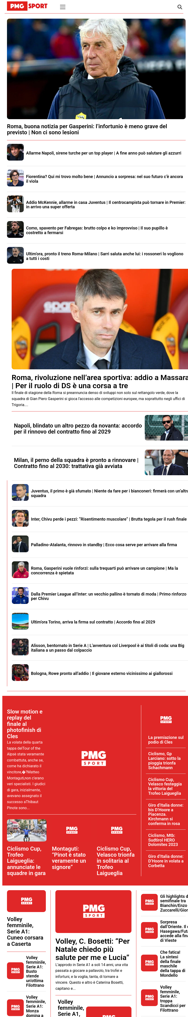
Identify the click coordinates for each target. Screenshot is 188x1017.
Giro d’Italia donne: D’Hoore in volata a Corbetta (166, 861)
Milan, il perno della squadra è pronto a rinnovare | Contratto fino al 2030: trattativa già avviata (76, 463)
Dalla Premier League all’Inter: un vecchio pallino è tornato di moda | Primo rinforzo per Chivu (108, 596)
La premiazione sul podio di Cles (166, 739)
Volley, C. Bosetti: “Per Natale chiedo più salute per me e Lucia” (92, 949)
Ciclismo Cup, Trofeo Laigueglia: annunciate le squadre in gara (26, 861)
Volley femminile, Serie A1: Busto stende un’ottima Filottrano (36, 971)
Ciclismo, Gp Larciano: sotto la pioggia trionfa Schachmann (164, 760)
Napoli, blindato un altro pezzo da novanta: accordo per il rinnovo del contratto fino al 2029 (78, 428)
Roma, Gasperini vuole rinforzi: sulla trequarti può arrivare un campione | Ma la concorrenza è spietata (104, 570)
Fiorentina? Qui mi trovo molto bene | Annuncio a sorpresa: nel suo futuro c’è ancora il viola (104, 179)
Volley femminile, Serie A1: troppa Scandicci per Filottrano (172, 999)
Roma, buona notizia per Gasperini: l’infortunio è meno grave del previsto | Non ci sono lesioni (87, 129)
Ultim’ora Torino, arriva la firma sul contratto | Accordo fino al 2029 (93, 622)
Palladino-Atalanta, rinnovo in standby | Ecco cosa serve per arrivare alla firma (104, 544)
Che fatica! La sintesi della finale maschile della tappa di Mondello (172, 964)
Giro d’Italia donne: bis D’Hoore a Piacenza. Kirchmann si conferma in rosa (165, 814)
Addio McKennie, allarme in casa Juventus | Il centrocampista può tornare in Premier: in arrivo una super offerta (105, 204)
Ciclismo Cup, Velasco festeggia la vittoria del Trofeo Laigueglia (165, 786)
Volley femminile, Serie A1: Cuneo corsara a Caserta (25, 931)
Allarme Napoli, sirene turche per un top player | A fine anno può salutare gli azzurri (103, 153)
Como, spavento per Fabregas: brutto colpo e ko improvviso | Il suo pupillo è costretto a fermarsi (97, 230)
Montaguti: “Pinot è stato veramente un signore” (69, 857)
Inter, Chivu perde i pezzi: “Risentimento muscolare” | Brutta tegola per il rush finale (109, 519)
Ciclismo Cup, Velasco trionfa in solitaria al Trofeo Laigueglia (116, 861)
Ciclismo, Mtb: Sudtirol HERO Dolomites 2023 (163, 840)
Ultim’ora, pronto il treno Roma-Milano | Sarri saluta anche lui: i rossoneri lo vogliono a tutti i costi (104, 256)
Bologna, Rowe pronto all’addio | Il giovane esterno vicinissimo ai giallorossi (102, 673)
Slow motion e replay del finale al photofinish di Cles (25, 724)
